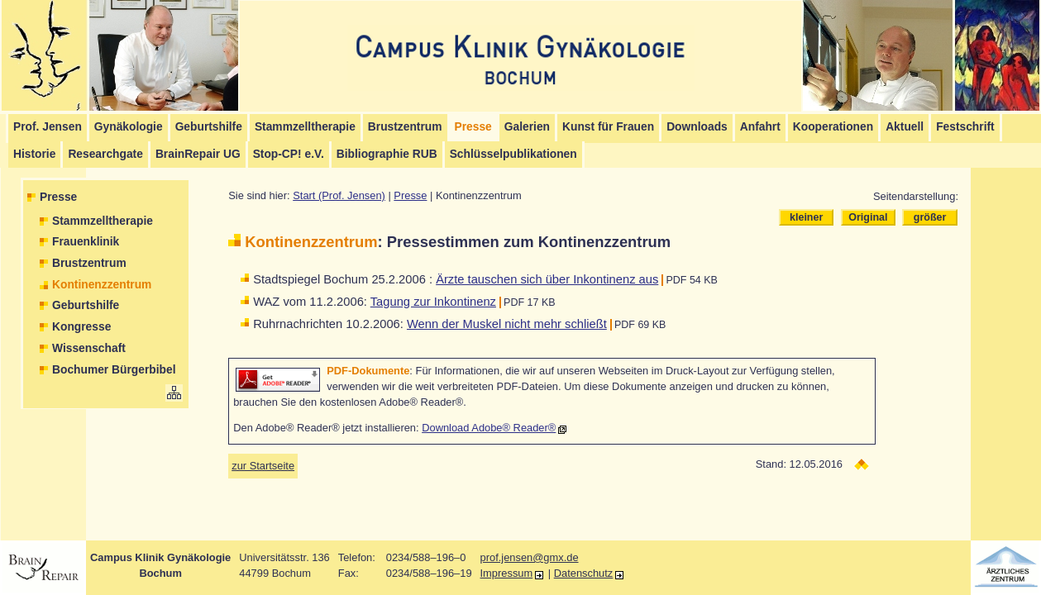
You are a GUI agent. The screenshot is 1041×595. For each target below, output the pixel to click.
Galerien (527, 127)
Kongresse (81, 327)
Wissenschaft (89, 348)
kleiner (806, 217)
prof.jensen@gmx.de (529, 557)
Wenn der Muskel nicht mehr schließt (507, 324)
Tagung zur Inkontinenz (433, 301)
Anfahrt (760, 127)
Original (867, 217)
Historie (34, 154)
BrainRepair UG (198, 154)
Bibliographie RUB (387, 154)
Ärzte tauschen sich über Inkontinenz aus (547, 279)
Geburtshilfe (208, 127)
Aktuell (905, 127)
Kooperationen (833, 127)
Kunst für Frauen (608, 127)
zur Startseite (263, 465)
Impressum (506, 573)
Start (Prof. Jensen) (339, 195)
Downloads (697, 127)
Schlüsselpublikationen (513, 154)
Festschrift (965, 127)
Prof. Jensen (47, 127)
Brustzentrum (405, 127)
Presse (58, 197)
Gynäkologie (128, 127)
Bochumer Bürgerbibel (114, 370)
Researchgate (105, 154)
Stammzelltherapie (305, 127)
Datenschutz (584, 573)
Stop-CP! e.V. (288, 154)
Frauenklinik (85, 242)
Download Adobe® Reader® (489, 427)
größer (930, 217)
